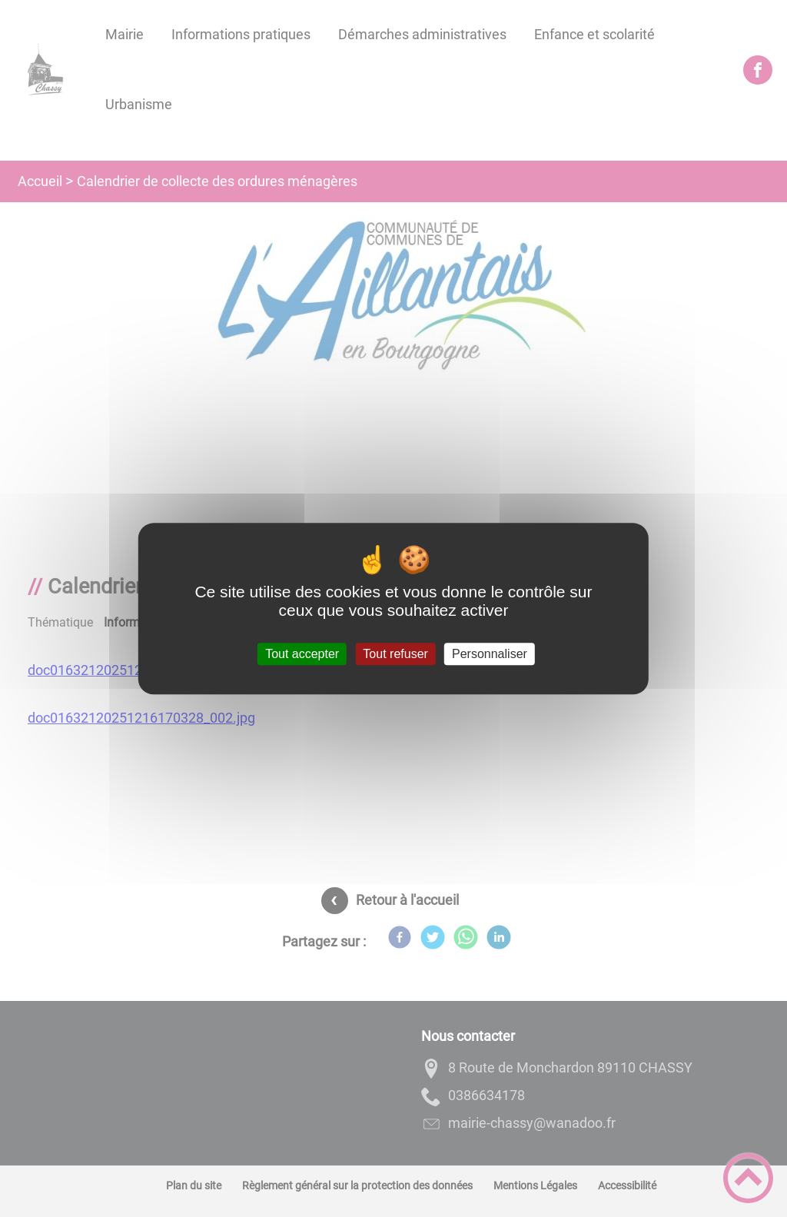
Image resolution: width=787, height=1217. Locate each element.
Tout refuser (395, 653)
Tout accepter (302, 653)
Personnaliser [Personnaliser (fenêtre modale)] (489, 653)
